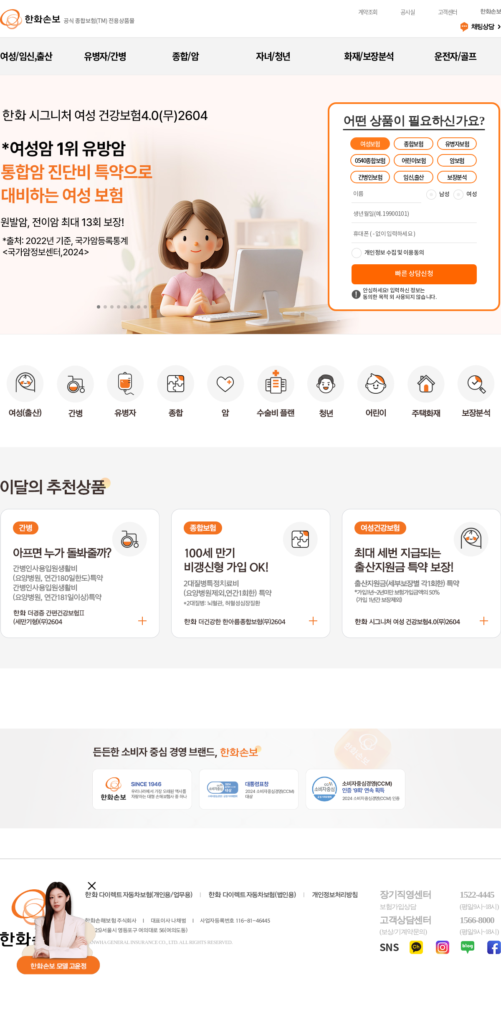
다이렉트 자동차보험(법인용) (252, 895)
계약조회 (367, 11)
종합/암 (185, 56)
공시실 (407, 11)
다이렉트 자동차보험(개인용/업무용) (138, 895)
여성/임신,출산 (26, 56)
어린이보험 (414, 160)
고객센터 (447, 11)
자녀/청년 (273, 56)
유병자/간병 (105, 56)
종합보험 (413, 143)
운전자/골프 (455, 56)
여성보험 (370, 143)
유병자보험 (457, 143)
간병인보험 (370, 177)
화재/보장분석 (369, 56)
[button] (98, 307)
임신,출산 (413, 177)
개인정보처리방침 (334, 895)
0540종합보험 (370, 160)
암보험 (457, 160)
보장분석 (456, 177)
